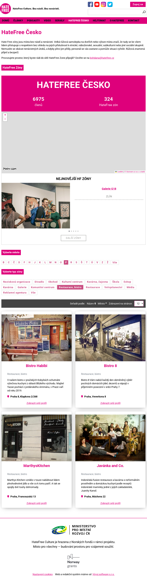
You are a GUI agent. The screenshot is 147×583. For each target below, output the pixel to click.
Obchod (53, 281)
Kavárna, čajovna (97, 281)
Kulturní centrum (72, 281)
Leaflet (119, 172)
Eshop (127, 281)
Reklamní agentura (15, 292)
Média (130, 287)
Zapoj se (138, 4)
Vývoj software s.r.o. (103, 574)
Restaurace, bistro (70, 287)
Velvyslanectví (113, 287)
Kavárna (8, 287)
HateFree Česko (78, 20)
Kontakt (133, 20)
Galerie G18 (109, 188)
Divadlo (39, 281)
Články (18, 20)
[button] (5, 115)
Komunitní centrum (42, 287)
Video (47, 20)
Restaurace (93, 287)
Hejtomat (99, 20)
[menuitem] (5, 20)
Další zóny (73, 238)
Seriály (59, 20)
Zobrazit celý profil (37, 403)
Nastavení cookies (43, 574)
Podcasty (33, 20)
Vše (114, 262)
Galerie (22, 287)
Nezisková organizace (16, 281)
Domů (5, 20)
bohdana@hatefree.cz (102, 57)
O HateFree (117, 20)
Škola (115, 281)
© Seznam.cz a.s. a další (134, 172)
